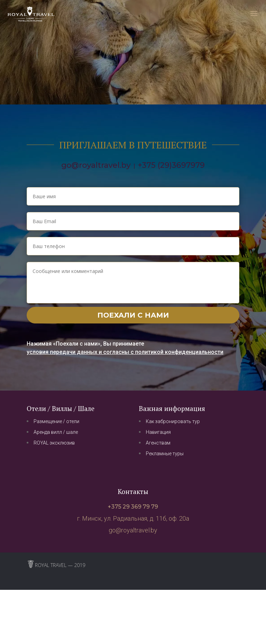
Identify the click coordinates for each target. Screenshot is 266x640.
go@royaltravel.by (96, 165)
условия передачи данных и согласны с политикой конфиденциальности (125, 352)
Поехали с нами (133, 315)
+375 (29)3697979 (171, 165)
